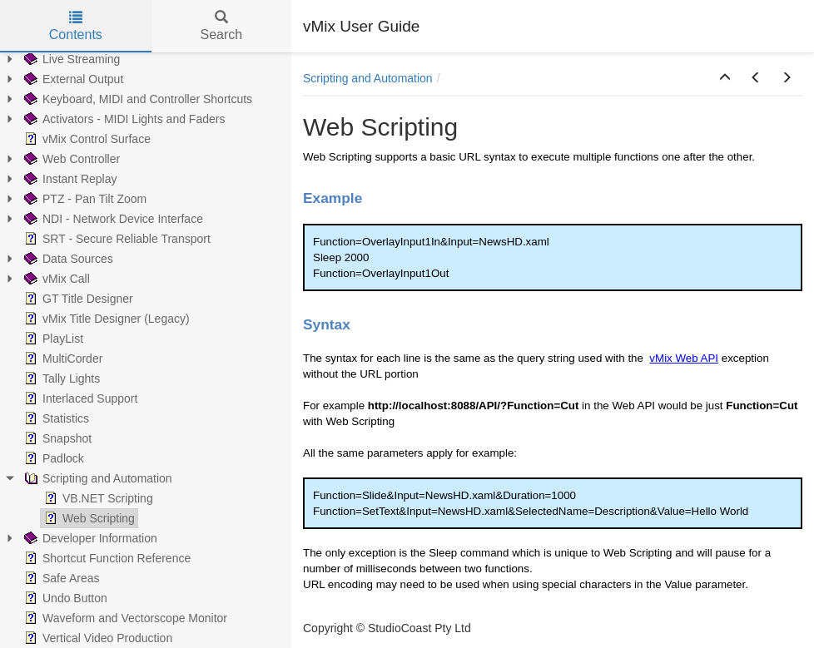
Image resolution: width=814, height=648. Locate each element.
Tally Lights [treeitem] (60, 378)
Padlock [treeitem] (52, 458)
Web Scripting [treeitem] (88, 518)
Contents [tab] (75, 26)
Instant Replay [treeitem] (69, 179)
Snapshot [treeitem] (56, 438)
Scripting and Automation (368, 78)
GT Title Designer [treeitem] (77, 299)
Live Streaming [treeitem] (70, 59)
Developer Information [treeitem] (89, 538)
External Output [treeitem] (72, 79)
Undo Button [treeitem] (64, 598)
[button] (725, 78)
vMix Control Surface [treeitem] (86, 139)
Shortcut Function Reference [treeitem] (106, 558)
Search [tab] (221, 26)
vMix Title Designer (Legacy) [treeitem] (105, 319)
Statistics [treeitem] (55, 418)
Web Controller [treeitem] (70, 159)
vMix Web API (683, 358)
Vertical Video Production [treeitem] (96, 638)
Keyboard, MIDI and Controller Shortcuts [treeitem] (136, 99)
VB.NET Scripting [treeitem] (97, 498)
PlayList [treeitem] (52, 339)
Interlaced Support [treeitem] (79, 398)
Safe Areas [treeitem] (60, 578)
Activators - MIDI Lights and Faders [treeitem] (123, 119)
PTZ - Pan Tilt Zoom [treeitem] (83, 199)
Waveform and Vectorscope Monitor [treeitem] (124, 618)
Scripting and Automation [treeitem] (96, 478)
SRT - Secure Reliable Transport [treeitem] (116, 239)
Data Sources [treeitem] (67, 259)
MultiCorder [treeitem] (61, 359)
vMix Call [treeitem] (55, 279)
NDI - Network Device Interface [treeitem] (112, 219)
